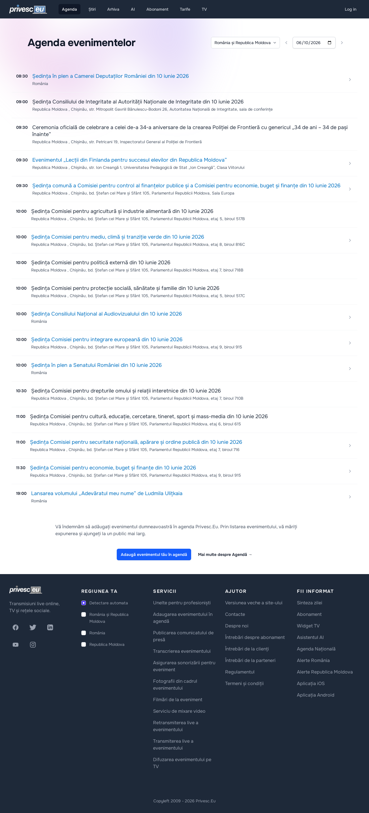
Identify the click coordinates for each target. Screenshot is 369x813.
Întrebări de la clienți (247, 649)
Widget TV (308, 626)
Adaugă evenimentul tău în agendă (154, 554)
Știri (92, 9)
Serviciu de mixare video (179, 711)
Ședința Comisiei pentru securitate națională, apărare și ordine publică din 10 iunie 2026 (136, 442)
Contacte (235, 614)
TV (204, 9)
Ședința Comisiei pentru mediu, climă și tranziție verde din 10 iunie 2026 (117, 237)
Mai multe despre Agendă (225, 554)
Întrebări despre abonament (255, 637)
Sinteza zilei (309, 603)
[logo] (25, 590)
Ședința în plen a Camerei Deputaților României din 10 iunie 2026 (110, 76)
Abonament (157, 9)
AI (133, 9)
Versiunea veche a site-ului (254, 603)
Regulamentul (240, 672)
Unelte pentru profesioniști (182, 603)
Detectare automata (108, 602)
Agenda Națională (316, 649)
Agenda (69, 9)
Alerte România (313, 660)
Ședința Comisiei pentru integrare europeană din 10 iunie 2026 (106, 339)
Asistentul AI (310, 637)
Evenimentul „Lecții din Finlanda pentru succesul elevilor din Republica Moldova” (129, 160)
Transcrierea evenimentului (182, 651)
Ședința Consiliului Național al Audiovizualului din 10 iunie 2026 (106, 314)
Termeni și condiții (244, 683)
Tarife (185, 9)
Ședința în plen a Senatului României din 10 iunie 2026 (96, 365)
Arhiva (113, 9)
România (97, 632)
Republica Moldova (107, 644)
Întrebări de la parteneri (250, 660)
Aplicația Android (315, 695)
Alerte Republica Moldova (325, 672)
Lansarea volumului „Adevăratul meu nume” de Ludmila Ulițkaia (106, 493)
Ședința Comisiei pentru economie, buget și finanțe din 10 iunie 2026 (113, 468)
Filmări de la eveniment (177, 700)
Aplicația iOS (311, 683)
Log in (350, 9)
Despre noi (236, 626)
